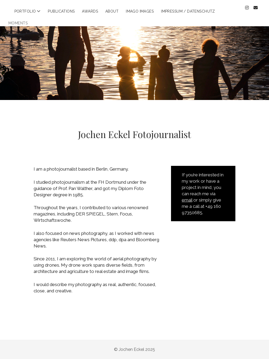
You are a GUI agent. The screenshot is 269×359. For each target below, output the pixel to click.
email (187, 200)
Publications (61, 11)
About (111, 11)
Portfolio (25, 11)
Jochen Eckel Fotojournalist (134, 134)
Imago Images (140, 11)
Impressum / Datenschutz (188, 11)
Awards (90, 11)
